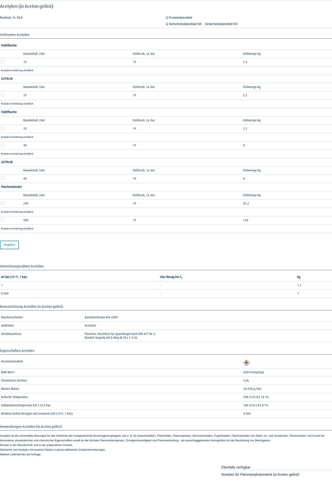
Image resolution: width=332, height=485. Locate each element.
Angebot (9, 244)
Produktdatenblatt (180, 17)
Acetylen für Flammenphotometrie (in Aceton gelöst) (260, 474)
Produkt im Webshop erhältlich (17, 70)
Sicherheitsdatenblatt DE (185, 24)
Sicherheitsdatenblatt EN (221, 24)
